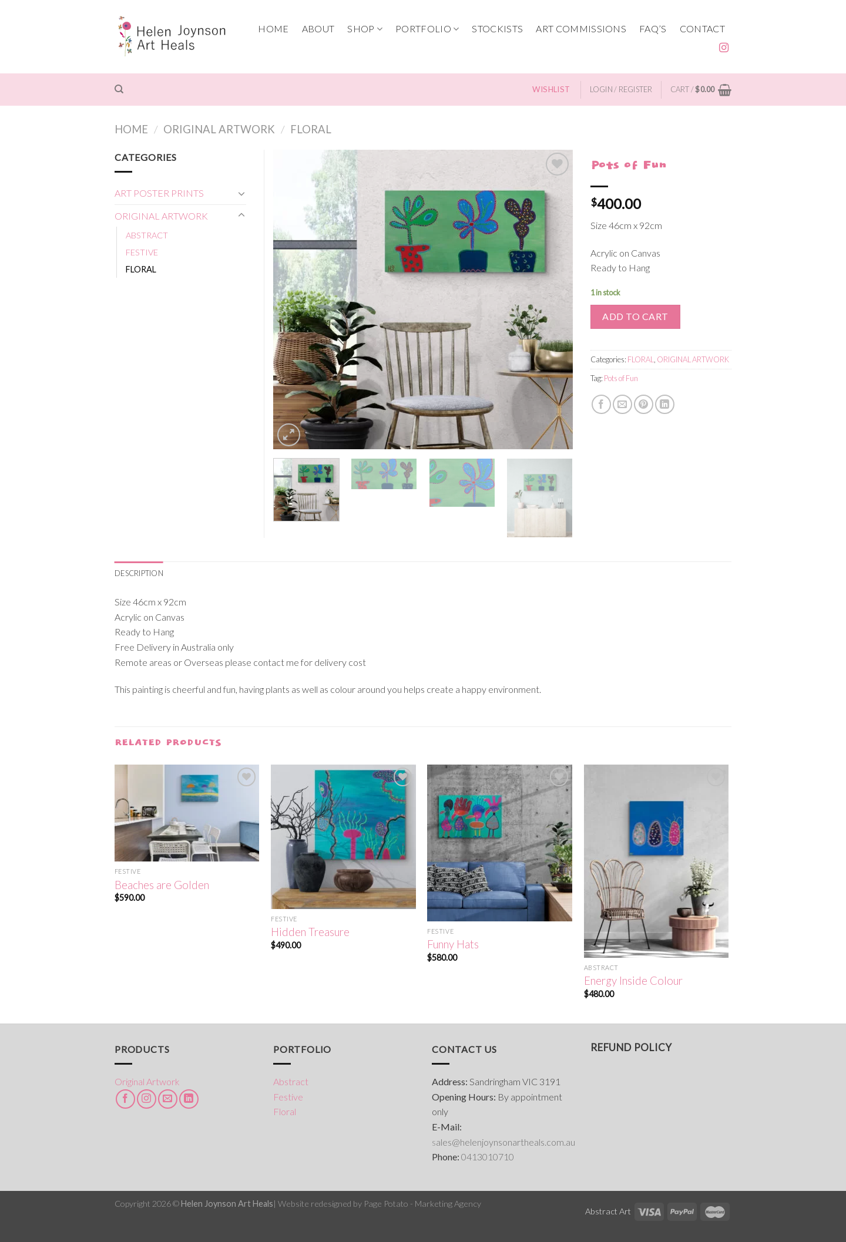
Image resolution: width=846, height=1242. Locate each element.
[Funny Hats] (499, 843)
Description (139, 573)
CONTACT (702, 28)
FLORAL (310, 129)
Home (131, 129)
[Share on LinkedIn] (664, 404)
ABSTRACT (147, 235)
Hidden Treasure (310, 931)
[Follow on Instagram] (723, 48)
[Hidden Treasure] (343, 837)
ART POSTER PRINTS (159, 192)
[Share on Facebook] (601, 404)
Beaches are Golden (162, 885)
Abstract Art (608, 1211)
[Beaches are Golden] (187, 813)
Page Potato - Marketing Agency (422, 1204)
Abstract (290, 1081)
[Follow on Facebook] (125, 1099)
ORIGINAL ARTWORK (219, 129)
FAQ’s (653, 28)
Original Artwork (147, 1081)
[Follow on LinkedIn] (189, 1099)
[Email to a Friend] (622, 404)
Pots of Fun (621, 378)
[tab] (139, 573)
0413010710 (487, 1156)
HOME (273, 28)
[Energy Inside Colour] (656, 861)
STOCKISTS (497, 28)
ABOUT (318, 28)
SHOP (364, 29)
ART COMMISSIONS (581, 28)
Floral (284, 1111)
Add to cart (635, 316)
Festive (288, 1096)
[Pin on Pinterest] (643, 404)
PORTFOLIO (427, 29)
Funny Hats (453, 944)
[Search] (119, 89)
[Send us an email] (167, 1099)
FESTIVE (142, 252)
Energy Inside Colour (633, 980)
